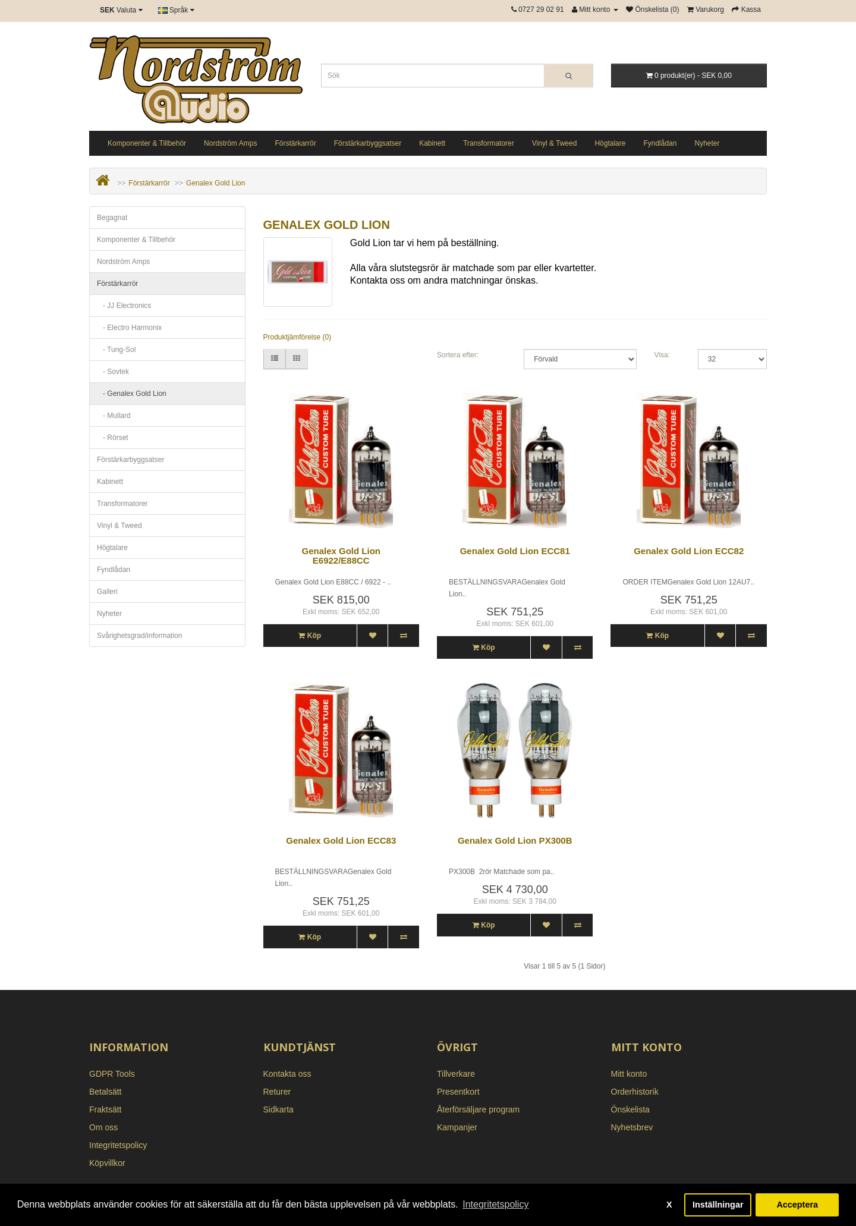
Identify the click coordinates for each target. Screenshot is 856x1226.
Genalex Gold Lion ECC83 (341, 840)
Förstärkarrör (295, 143)
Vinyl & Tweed (554, 143)
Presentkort (458, 1091)
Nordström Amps (230, 143)
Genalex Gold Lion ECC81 (515, 551)
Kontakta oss (287, 1074)
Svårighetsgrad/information (139, 635)
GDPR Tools (112, 1074)
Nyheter (706, 143)
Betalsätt (105, 1091)
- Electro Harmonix (129, 327)
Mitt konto (629, 1074)
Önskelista (630, 1109)
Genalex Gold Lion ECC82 (689, 551)
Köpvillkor (107, 1163)
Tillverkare (456, 1074)
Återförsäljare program (478, 1109)
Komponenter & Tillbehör (147, 143)
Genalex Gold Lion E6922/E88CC (340, 556)
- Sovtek (113, 371)
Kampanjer (457, 1127)
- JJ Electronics (124, 305)
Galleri (107, 591)
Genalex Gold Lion (215, 183)
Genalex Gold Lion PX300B (515, 840)
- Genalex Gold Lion (131, 393)
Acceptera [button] (797, 1204)
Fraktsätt (105, 1109)
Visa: (662, 355)
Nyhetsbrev (632, 1127)
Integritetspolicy (118, 1145)
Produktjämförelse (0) (297, 337)
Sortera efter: (458, 355)
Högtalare (609, 143)
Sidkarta (278, 1109)
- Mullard (114, 415)
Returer (277, 1091)
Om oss (103, 1127)
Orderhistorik (635, 1091)
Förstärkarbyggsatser (367, 143)
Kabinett (432, 143)
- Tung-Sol (116, 349)
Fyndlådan (659, 143)
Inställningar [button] (718, 1204)
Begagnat (112, 217)
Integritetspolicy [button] (495, 1204)
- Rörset (112, 437)
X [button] (669, 1204)
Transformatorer (488, 143)
